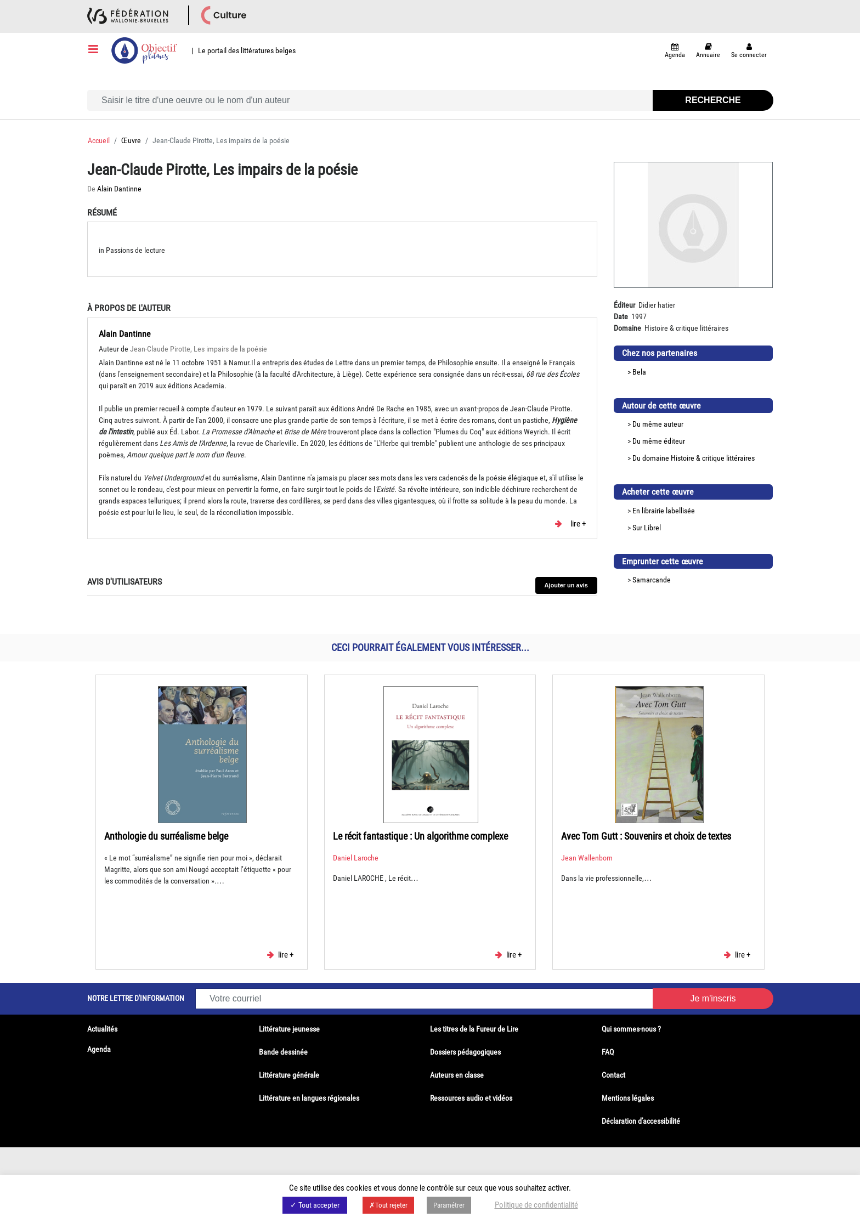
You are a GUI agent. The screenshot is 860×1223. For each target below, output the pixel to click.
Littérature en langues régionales (309, 1098)
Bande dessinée (283, 1052)
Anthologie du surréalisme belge (166, 836)
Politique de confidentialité (536, 1205)
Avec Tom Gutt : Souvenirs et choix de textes (646, 836)
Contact (613, 1075)
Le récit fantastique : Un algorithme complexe (420, 836)
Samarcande (651, 579)
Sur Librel (646, 527)
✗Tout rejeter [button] (388, 1205)
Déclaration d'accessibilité (641, 1121)
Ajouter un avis (566, 585)
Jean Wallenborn (587, 857)
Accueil (99, 140)
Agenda (99, 1049)
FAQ (608, 1052)
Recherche (712, 100)
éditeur (674, 441)
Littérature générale (289, 1075)
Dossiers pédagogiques (465, 1052)
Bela (639, 371)
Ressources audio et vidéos (471, 1098)
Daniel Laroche (355, 857)
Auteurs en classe (457, 1075)
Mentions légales (628, 1098)
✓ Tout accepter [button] (315, 1205)
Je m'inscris (712, 998)
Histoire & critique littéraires (713, 458)
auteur (673, 424)
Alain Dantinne (119, 188)
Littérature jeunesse (289, 1028)
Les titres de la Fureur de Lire (474, 1028)
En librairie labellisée (663, 510)
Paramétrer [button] (449, 1205)
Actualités (102, 1028)
